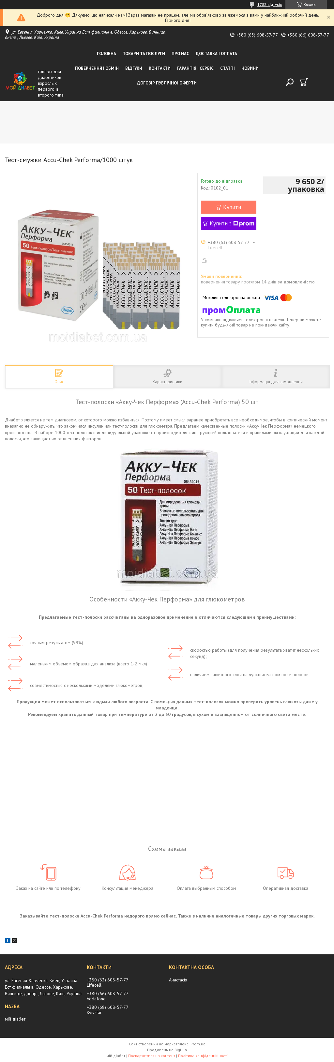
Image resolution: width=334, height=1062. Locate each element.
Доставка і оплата (216, 53)
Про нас (180, 53)
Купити (232, 207)
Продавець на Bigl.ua (167, 1049)
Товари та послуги (144, 53)
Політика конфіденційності (203, 1055)
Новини (250, 68)
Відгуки (133, 68)
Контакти (160, 68)
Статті (227, 68)
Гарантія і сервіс (195, 68)
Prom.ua (197, 1043)
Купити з (232, 223)
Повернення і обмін (97, 68)
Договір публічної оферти (167, 83)
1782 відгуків (269, 4)
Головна (106, 53)
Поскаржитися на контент (151, 1055)
